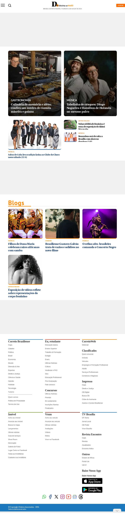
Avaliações (49, 429)
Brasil (10, 356)
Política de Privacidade (16, 401)
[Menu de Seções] (2, 5)
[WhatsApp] (44, 499)
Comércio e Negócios (90, 376)
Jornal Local (86, 421)
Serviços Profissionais (90, 372)
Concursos (51, 390)
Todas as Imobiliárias (16, 454)
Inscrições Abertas (51, 405)
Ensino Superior (51, 349)
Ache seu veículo (51, 418)
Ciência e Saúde (14, 377)
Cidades (11, 349)
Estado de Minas (88, 458)
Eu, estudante (52, 341)
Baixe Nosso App (91, 470)
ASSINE (121, 5)
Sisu (46, 374)
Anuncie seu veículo (52, 421)
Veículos (85, 361)
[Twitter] (56, 499)
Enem (47, 359)
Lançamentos (13, 429)
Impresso (87, 381)
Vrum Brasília (87, 429)
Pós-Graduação (51, 381)
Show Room (12, 439)
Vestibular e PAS (51, 370)
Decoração (12, 443)
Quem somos (13, 397)
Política (11, 352)
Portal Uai (85, 461)
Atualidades (86, 445)
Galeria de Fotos (14, 447)
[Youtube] (68, 499)
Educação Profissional (53, 377)
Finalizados (49, 408)
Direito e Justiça (14, 374)
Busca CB (85, 396)
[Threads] (80, 499)
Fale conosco (50, 385)
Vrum (48, 414)
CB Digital (85, 392)
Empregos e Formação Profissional (95, 365)
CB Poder (85, 425)
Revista (85, 441)
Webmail (85, 345)
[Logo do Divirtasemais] (62, 7)
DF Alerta (85, 418)
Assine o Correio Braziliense (92, 403)
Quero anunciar (87, 354)
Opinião (11, 381)
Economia (12, 359)
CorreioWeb (89, 341)
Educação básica (51, 345)
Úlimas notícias (13, 432)
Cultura (47, 367)
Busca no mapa (14, 425)
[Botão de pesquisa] (9, 5)
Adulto (84, 369)
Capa (10, 345)
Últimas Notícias (51, 363)
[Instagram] (62, 499)
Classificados (89, 350)
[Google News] (74, 499)
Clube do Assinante (89, 399)
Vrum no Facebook (52, 439)
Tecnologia (12, 388)
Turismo (11, 392)
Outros (86, 454)
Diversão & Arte (14, 367)
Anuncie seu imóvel (15, 421)
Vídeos (47, 432)
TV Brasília (88, 414)
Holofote (11, 385)
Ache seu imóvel (14, 418)
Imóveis (85, 358)
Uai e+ (84, 465)
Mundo (10, 363)
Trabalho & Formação (53, 352)
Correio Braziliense (19, 341)
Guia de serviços (14, 436)
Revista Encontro (91, 434)
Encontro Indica (87, 449)
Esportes (11, 370)
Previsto (48, 397)
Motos (47, 436)
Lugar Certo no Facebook (17, 450)
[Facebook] (50, 499)
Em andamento (50, 401)
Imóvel (12, 414)
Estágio (48, 356)
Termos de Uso (13, 404)
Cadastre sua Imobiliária (17, 457)
